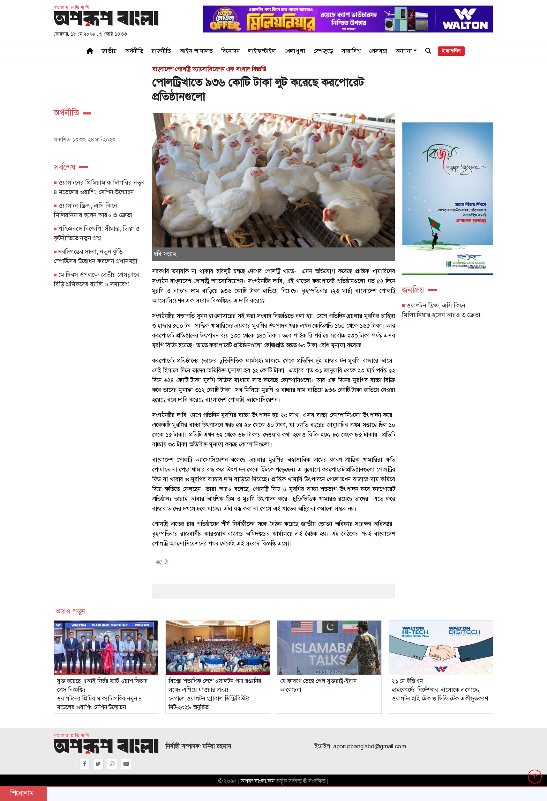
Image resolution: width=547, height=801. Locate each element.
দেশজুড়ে (323, 51)
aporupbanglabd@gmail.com (369, 746)
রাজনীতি (161, 51)
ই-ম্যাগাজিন (451, 51)
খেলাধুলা (294, 51)
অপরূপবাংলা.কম (258, 781)
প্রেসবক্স (378, 51)
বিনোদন (230, 51)
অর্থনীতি (134, 51)
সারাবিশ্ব (351, 51)
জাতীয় (109, 51)
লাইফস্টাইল (262, 51)
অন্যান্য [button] (404, 51)
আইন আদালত (196, 51)
